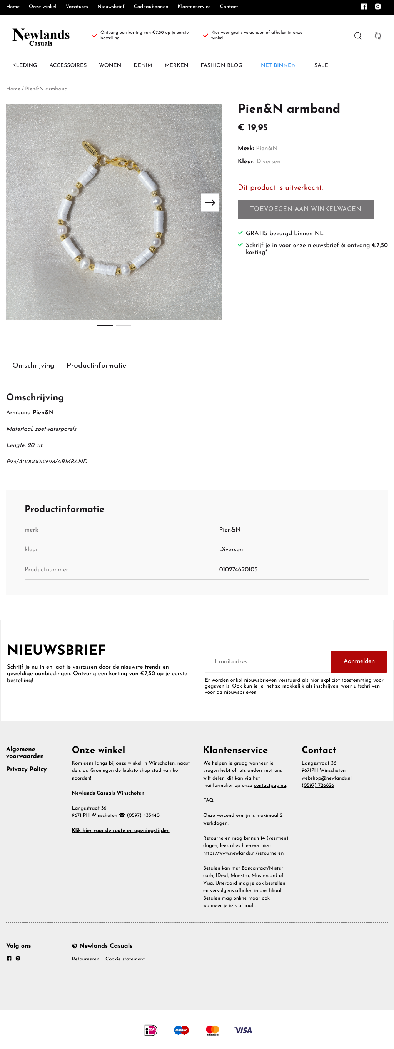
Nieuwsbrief (111, 7)
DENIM (143, 66)
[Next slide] (210, 202)
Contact (229, 7)
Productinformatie (103, 366)
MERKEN (177, 66)
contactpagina (270, 788)
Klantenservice (194, 7)
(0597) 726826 (318, 788)
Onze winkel (43, 7)
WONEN (110, 66)
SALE (321, 66)
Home (13, 7)
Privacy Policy (26, 772)
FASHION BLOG (221, 66)
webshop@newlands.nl (327, 780)
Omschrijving (35, 366)
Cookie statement (125, 961)
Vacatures (77, 7)
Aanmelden (359, 664)
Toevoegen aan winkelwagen (306, 209)
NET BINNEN (278, 66)
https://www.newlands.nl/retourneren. (244, 855)
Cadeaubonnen (151, 7)
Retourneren (85, 961)
